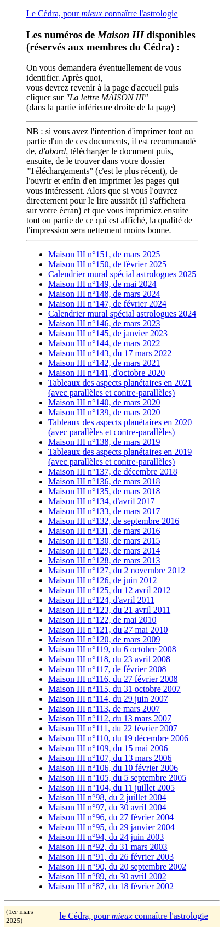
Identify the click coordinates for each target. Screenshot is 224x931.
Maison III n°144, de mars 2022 (104, 343)
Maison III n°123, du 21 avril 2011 (109, 609)
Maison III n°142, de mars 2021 (104, 363)
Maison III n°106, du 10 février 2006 (113, 767)
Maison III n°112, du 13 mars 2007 (109, 718)
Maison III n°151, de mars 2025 (104, 254)
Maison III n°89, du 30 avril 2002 (107, 876)
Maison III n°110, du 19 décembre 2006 (118, 738)
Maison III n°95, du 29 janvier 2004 (111, 827)
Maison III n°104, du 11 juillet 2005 (111, 787)
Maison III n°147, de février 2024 (107, 303)
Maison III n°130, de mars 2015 (104, 540)
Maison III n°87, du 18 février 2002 (111, 886)
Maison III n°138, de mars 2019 (104, 442)
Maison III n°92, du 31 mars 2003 (107, 846)
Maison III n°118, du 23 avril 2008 (109, 659)
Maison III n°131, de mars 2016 (104, 530)
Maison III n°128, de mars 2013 (104, 560)
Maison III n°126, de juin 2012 (102, 580)
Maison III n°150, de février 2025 (107, 264)
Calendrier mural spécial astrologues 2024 (122, 313)
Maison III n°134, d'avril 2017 (101, 501)
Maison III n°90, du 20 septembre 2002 (117, 866)
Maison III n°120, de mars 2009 (104, 639)
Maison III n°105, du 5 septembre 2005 (117, 777)
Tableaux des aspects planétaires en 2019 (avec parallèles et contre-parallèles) (120, 456)
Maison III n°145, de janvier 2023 (108, 333)
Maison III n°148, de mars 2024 (104, 293)
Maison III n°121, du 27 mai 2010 (108, 629)
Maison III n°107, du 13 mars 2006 (109, 758)
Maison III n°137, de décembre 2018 (112, 471)
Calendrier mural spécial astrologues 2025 (122, 274)
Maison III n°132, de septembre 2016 (113, 521)
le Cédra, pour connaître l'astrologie (134, 916)
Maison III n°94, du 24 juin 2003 (106, 837)
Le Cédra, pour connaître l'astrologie (102, 13)
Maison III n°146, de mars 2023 (104, 323)
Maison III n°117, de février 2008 (107, 669)
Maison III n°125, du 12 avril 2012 (109, 590)
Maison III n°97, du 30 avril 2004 (107, 807)
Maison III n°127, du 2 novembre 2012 (116, 570)
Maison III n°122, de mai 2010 (102, 619)
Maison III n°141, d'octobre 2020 (106, 372)
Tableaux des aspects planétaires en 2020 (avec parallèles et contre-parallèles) (120, 427)
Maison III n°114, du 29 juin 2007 (108, 698)
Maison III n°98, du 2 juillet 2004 (107, 797)
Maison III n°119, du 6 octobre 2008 (112, 649)
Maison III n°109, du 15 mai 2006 (108, 748)
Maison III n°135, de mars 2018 (104, 491)
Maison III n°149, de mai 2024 (102, 284)
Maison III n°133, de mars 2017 (104, 511)
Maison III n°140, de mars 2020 (104, 402)
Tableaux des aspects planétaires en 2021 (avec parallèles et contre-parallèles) (120, 387)
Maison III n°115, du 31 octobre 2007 (114, 688)
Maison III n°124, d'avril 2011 (101, 600)
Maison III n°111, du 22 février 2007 (112, 728)
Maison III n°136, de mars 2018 (104, 481)
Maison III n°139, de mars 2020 (104, 412)
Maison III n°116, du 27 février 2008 (112, 679)
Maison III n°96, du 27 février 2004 (111, 817)
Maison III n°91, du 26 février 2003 (111, 856)
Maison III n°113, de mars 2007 (104, 708)
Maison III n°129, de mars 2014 (104, 550)
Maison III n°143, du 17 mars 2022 (109, 353)
